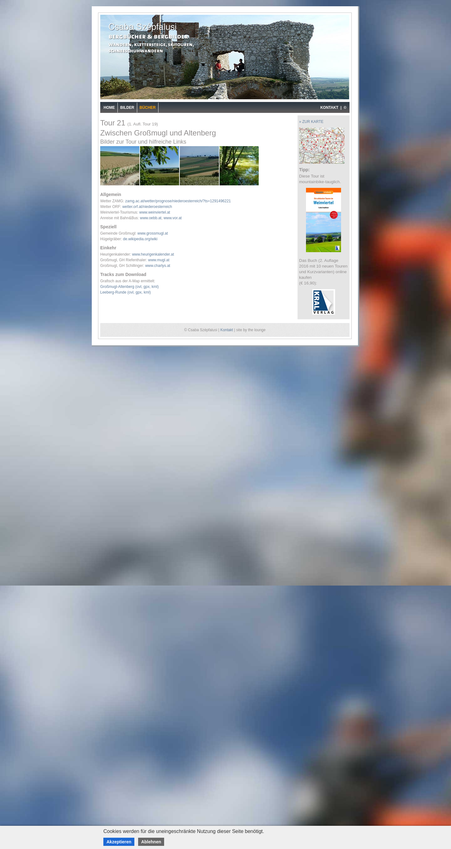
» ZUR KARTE (311, 121)
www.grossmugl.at (152, 233)
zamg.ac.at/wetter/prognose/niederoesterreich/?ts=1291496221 (178, 201)
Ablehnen (151, 841)
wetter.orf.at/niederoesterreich (147, 206)
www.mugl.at (158, 260)
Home (109, 107)
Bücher (148, 107)
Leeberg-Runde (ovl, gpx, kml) (125, 292)
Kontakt (226, 330)
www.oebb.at (151, 218)
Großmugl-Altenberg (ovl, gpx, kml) (129, 286)
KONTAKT (329, 107)
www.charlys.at (157, 265)
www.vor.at (172, 218)
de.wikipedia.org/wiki (140, 239)
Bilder (127, 107)
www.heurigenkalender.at (153, 254)
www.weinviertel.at (154, 212)
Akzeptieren (118, 841)
